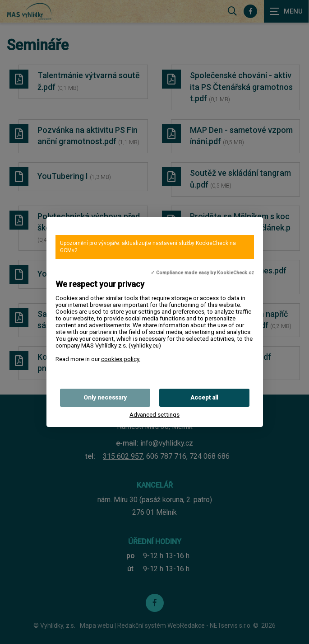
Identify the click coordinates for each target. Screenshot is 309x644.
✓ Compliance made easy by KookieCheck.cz (202, 273)
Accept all (204, 397)
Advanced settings (154, 414)
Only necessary (105, 397)
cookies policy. (120, 359)
